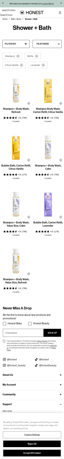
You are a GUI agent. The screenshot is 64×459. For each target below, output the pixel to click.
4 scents (16, 178)
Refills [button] (32, 56)
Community (9, 394)
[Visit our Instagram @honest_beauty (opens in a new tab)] (16, 365)
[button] (3, 3)
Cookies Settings (32, 435)
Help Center (7, 411)
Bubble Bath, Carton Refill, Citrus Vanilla (16, 167)
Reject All (32, 444)
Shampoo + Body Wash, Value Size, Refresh (16, 281)
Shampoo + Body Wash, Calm (48, 167)
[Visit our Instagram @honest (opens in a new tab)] (16, 359)
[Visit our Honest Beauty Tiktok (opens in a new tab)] (48, 365)
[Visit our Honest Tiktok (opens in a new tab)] (48, 359)
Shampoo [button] (12, 56)
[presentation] (16, 117)
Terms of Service (42, 341)
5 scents (16, 121)
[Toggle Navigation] (9, 10)
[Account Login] (60, 13)
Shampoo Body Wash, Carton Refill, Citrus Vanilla (48, 110)
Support (7, 404)
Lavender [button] (38, 65)
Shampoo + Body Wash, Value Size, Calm (16, 224)
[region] (32, 436)
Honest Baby (15, 323)
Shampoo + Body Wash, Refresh (16, 110)
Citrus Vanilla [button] (14, 65)
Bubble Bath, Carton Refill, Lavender (48, 224)
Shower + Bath (31, 19)
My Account (9, 384)
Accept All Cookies (32, 453)
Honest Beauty (41, 323)
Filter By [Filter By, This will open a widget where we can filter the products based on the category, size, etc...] (10, 44)
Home (4, 19)
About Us (8, 374)
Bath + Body (16, 19)
